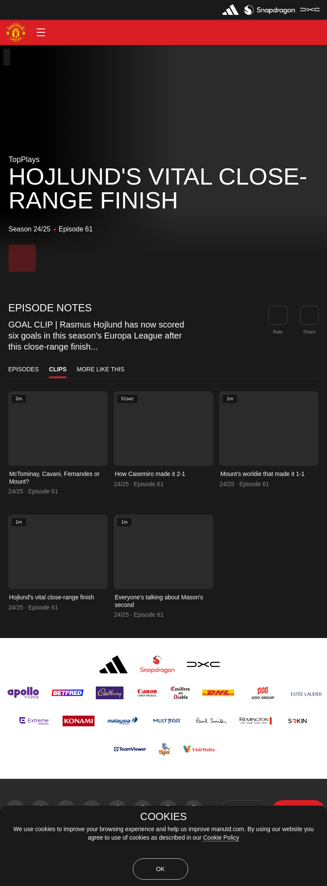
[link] (309, 315)
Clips (57, 369)
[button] (41, 32)
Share (309, 331)
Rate (278, 331)
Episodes (23, 369)
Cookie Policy (221, 837)
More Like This (100, 369)
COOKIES (163, 816)
